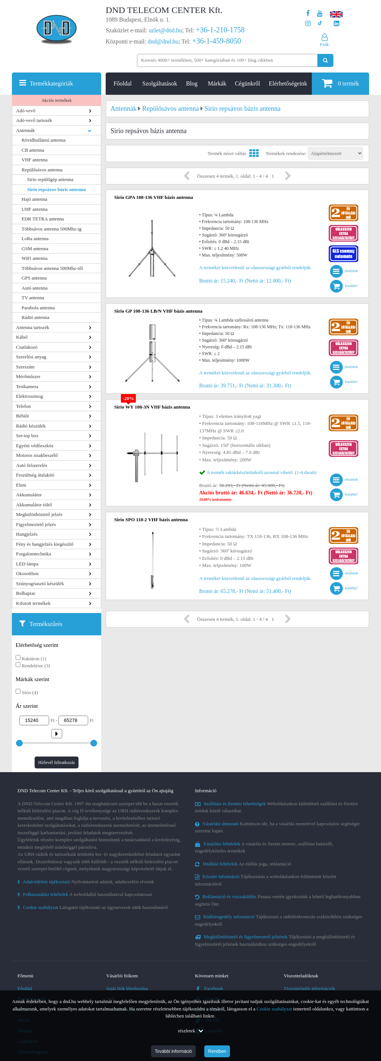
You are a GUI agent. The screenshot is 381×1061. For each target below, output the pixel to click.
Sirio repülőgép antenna (50, 179)
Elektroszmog (29, 396)
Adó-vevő (25, 110)
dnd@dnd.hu (163, 41)
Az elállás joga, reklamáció (243, 864)
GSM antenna (35, 248)
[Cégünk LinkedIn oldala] (336, 23)
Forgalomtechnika (33, 554)
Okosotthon (27, 573)
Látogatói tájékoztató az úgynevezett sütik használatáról (92, 907)
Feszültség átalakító (35, 475)
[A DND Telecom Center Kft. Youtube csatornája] (320, 13)
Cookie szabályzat (274, 1009)
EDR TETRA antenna (43, 219)
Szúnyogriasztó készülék (40, 583)
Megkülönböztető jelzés (39, 514)
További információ (173, 1051)
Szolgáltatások (160, 83)
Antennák (25, 130)
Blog (192, 83)
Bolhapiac (26, 593)
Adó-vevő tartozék (34, 120)
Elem (21, 485)
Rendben (217, 1051)
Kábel (22, 337)
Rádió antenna (35, 317)
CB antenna (33, 150)
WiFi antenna (35, 258)
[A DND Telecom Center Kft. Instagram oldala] (308, 23)
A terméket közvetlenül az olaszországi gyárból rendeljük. (255, 267)
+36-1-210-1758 (220, 30)
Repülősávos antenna (42, 169)
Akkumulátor (29, 494)
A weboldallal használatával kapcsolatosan (84, 894)
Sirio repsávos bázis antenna (56, 189)
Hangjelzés (27, 534)
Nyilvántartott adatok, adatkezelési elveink (85, 881)
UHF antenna (35, 209)
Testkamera (27, 386)
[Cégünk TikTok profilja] (319, 23)
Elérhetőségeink (288, 83)
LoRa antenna (35, 238)
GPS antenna (34, 278)
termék (340, 83)
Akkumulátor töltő (34, 504)
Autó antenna (35, 288)
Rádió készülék (31, 426)
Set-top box (27, 435)
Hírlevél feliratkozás (56, 762)
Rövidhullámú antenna (43, 140)
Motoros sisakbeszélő (37, 455)
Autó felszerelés (31, 465)
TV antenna (33, 297)
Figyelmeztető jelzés (36, 524)
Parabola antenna (38, 307)
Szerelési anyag (31, 356)
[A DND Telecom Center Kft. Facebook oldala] (308, 13)
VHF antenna (35, 159)
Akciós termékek (56, 100)
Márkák (217, 83)
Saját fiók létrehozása (127, 988)
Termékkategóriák (51, 83)
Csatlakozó (27, 347)
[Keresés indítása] (325, 60)
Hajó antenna (34, 199)
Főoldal (122, 83)
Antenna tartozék (32, 327)
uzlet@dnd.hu (165, 30)
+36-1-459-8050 (216, 41)
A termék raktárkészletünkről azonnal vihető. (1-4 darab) (261, 472)
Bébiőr (22, 416)
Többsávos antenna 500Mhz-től (52, 268)
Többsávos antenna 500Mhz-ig (51, 229)
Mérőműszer (28, 376)
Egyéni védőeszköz (35, 445)
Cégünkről (247, 83)
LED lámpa (27, 564)
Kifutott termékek (33, 603)
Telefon (23, 406)
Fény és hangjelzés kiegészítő (44, 544)
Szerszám (25, 367)
